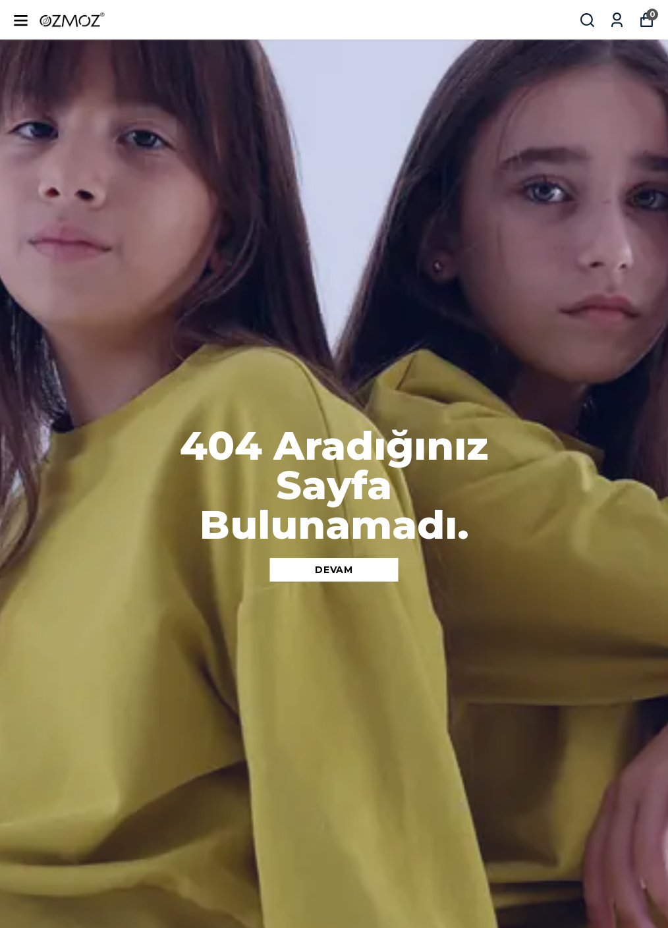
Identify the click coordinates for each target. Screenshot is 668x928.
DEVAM (334, 570)
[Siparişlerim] (617, 20)
